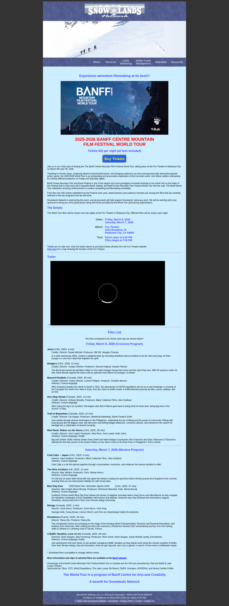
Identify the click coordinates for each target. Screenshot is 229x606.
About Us (111, 62)
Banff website (119, 558)
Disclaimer (113, 601)
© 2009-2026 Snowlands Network (91, 601)
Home (96, 62)
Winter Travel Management (143, 62)
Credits (138, 601)
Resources (177, 62)
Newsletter (161, 62)
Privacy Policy (126, 601)
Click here (52, 249)
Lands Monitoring (126, 62)
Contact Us (149, 601)
